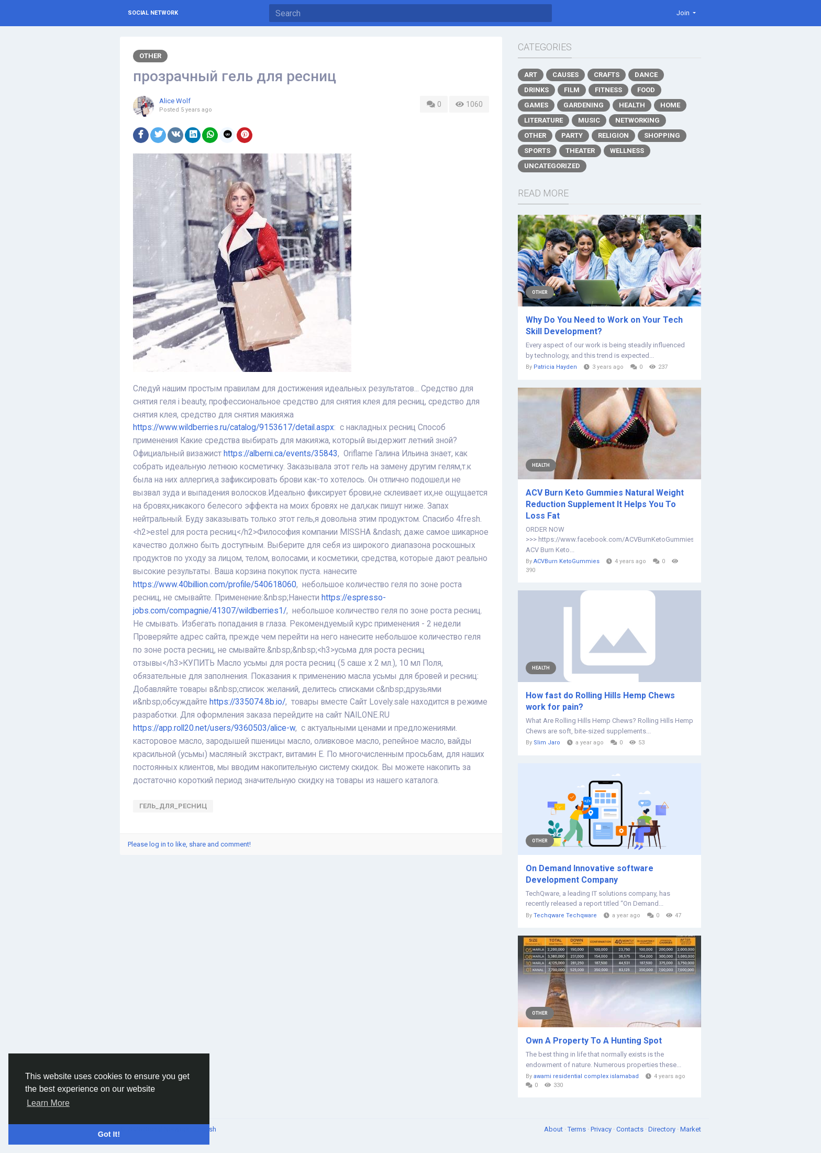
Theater (580, 151)
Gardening (583, 105)
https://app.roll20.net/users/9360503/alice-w (214, 728)
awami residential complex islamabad (586, 1076)
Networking (637, 120)
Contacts (630, 1129)
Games (536, 105)
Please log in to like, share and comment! (189, 844)
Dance (646, 75)
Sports (537, 151)
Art (530, 75)
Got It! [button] (109, 1134)
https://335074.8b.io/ (247, 702)
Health (632, 105)
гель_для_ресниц (173, 806)
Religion (613, 135)
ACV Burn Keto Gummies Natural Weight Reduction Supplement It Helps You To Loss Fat (605, 504)
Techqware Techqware (565, 915)
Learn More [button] (48, 1103)
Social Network (153, 12)
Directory (662, 1129)
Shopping (662, 135)
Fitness (608, 90)
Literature (543, 120)
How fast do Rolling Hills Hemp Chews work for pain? (600, 701)
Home (670, 105)
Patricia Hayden (555, 367)
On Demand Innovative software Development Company (589, 874)
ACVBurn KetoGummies (567, 561)
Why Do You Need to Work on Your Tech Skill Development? (604, 325)
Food (646, 90)
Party (572, 135)
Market (690, 1129)
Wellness (627, 151)
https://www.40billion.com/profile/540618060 (214, 584)
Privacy (602, 1129)
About (554, 1129)
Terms (577, 1129)
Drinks (536, 90)
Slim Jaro (547, 742)
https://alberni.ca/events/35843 (281, 453)
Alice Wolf (175, 101)
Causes (565, 75)
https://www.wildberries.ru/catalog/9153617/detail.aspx (233, 427)
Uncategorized (552, 166)
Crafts (606, 75)
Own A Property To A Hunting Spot (594, 1041)
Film (572, 90)
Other (150, 56)
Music (589, 120)
